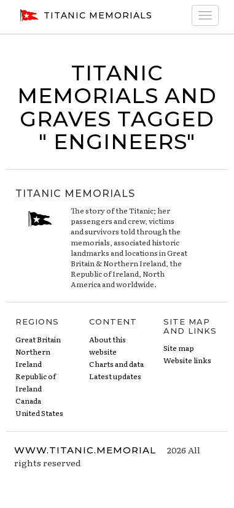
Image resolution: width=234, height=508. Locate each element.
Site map (178, 347)
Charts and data (116, 363)
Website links (187, 360)
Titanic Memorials (84, 15)
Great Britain (38, 339)
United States (39, 412)
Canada (28, 400)
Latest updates (115, 376)
